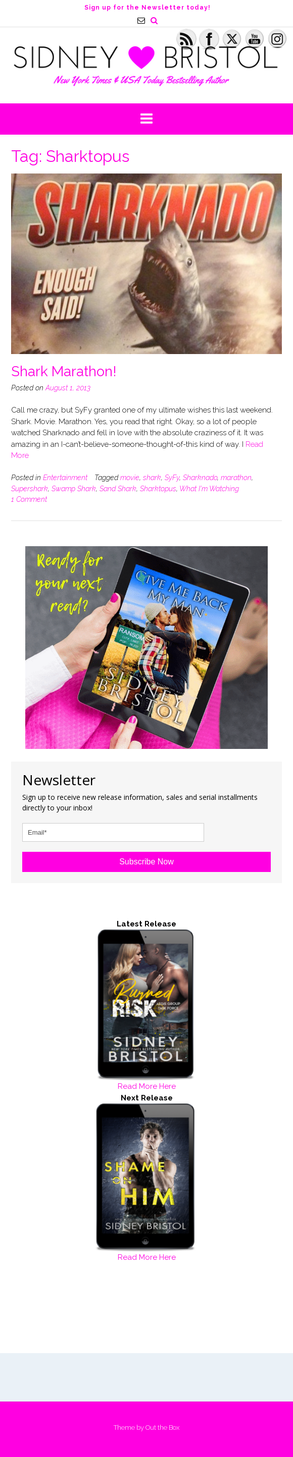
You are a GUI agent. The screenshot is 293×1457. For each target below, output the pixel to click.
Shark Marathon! (64, 371)
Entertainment (65, 478)
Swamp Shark (74, 489)
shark (152, 478)
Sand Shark (118, 489)
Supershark (29, 489)
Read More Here (147, 1086)
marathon (236, 478)
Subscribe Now (146, 861)
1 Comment (29, 499)
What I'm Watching (209, 489)
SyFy (172, 478)
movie (129, 478)
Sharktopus (158, 489)
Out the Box (162, 1427)
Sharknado (200, 478)
